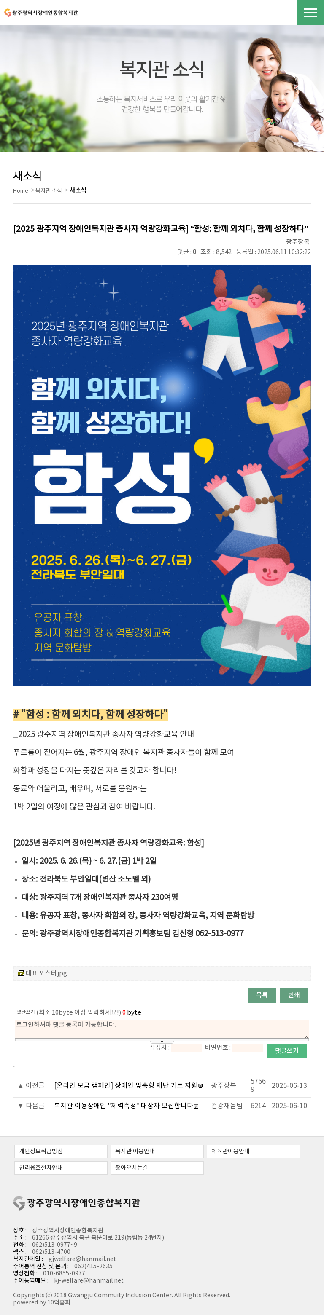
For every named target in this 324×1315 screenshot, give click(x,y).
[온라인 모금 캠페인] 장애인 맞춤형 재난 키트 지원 (125, 1086)
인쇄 (294, 995)
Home (20, 191)
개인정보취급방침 (41, 1151)
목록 (262, 995)
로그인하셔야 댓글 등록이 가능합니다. (162, 1029)
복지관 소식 (48, 191)
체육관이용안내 (230, 1151)
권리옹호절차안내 (41, 1168)
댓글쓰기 (287, 1051)
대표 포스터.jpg (46, 973)
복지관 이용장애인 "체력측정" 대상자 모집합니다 (123, 1106)
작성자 (158, 1047)
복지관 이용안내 (135, 1151)
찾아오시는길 (131, 1168)
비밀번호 (216, 1047)
